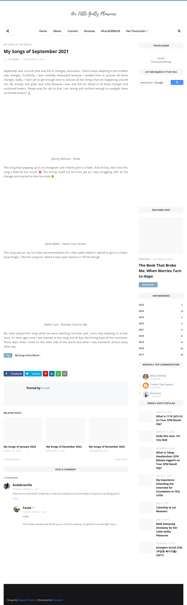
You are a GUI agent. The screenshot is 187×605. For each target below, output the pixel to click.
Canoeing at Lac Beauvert (166, 509)
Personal (144, 259)
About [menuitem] (57, 31)
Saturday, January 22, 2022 (26, 489)
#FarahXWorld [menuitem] (110, 31)
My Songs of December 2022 (64, 446)
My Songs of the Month (18, 44)
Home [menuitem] (43, 31)
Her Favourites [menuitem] (136, 31)
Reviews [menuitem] (89, 31)
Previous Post (12, 459)
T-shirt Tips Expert (161, 384)
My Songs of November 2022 (107, 446)
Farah (15, 59)
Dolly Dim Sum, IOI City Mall (168, 438)
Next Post (120, 459)
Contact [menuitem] (73, 31)
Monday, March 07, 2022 (34, 512)
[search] (153, 82)
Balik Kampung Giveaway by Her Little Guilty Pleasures (166, 529)
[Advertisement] (161, 146)
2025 (161, 304)
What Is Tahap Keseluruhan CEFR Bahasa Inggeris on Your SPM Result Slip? (168, 460)
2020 (161, 335)
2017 (161, 354)
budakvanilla (22, 485)
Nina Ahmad (158, 375)
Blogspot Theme (26, 600)
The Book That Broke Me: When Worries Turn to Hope (160, 271)
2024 (161, 311)
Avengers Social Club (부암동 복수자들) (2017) (169, 551)
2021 (161, 329)
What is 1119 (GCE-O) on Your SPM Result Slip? (169, 420)
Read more (148, 284)
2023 (161, 317)
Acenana (155, 393)
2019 (161, 342)
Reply (15, 498)
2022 (161, 323)
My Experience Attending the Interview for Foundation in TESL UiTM (168, 487)
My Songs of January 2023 (20, 446)
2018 (161, 348)
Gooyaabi (58, 600)
